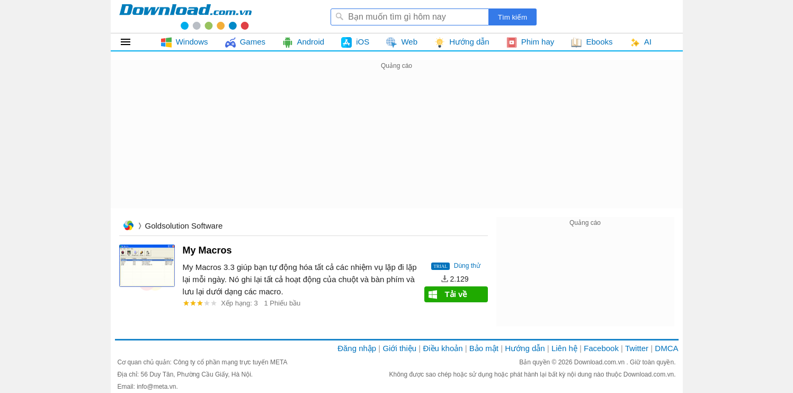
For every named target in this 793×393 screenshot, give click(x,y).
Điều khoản (442, 348)
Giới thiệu (399, 348)
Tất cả (132, 41)
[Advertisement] (397, 146)
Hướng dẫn (525, 348)
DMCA (666, 348)
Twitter (636, 348)
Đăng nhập (356, 348)
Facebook (601, 348)
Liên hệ (564, 348)
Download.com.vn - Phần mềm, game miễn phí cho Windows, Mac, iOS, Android (185, 16)
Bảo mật (483, 348)
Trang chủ (128, 227)
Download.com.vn (600, 362)
